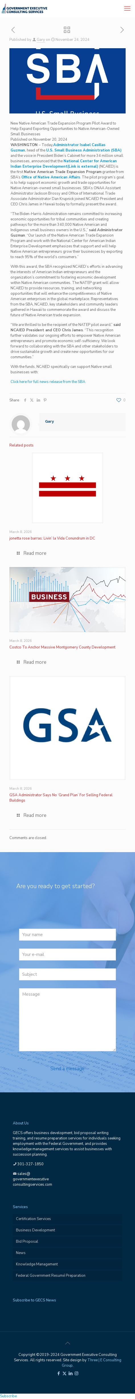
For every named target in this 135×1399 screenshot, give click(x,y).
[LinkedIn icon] (70, 1373)
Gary (41, 39)
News (21, 1252)
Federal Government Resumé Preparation (50, 1275)
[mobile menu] (127, 8)
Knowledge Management (37, 1264)
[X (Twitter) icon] (64, 1373)
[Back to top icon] (67, 1343)
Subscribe (8, 1396)
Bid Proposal (27, 1241)
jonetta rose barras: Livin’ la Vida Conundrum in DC (52, 538)
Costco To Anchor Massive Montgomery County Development (62, 647)
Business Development (35, 1230)
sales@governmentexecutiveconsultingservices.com (32, 1179)
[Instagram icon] (76, 1373)
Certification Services (33, 1218)
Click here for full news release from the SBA (48, 381)
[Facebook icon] (58, 1373)
